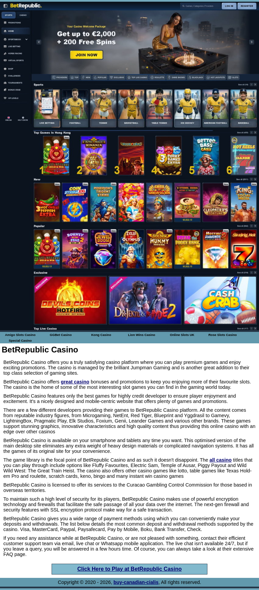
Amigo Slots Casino (20, 335)
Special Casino (20, 340)
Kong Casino (101, 335)
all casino (220, 460)
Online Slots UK (182, 335)
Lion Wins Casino (141, 335)
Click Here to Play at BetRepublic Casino (129, 569)
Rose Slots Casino (222, 335)
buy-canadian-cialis (136, 582)
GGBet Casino (60, 335)
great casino (75, 381)
